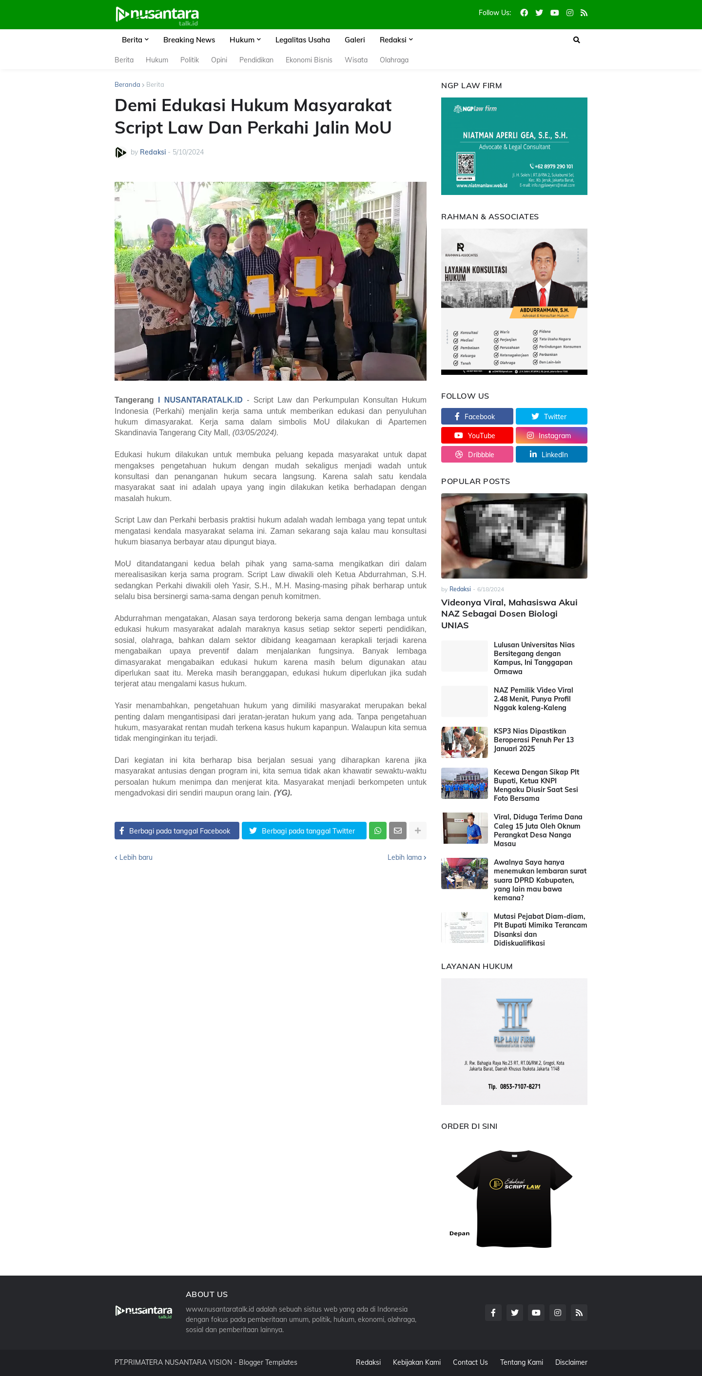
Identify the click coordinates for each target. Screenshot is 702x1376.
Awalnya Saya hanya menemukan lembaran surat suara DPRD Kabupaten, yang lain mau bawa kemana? (540, 880)
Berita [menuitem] (132, 39)
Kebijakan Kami (417, 1362)
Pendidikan (256, 60)
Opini (219, 60)
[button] (576, 40)
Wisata (356, 60)
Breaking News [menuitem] (189, 39)
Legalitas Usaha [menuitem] (302, 39)
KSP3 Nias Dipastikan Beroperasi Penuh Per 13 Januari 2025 (534, 740)
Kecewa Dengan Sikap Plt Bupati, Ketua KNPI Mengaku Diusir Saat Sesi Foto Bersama (536, 785)
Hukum (157, 60)
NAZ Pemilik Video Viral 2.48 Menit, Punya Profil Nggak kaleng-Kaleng (533, 699)
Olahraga (394, 60)
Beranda (127, 84)
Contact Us (470, 1362)
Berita (124, 60)
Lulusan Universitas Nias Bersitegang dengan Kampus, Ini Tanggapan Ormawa (534, 658)
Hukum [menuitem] (242, 39)
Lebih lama (405, 857)
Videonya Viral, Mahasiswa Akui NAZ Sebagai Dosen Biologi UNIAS (509, 614)
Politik (189, 60)
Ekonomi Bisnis (309, 60)
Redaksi (368, 1362)
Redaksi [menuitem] (393, 39)
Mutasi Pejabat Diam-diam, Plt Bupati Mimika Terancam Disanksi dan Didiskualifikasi (540, 930)
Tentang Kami (521, 1362)
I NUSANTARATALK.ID (200, 400)
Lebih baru (136, 857)
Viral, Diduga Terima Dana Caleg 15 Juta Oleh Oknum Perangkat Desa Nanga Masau (538, 830)
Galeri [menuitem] (355, 39)
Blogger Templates (268, 1362)
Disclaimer (571, 1362)
